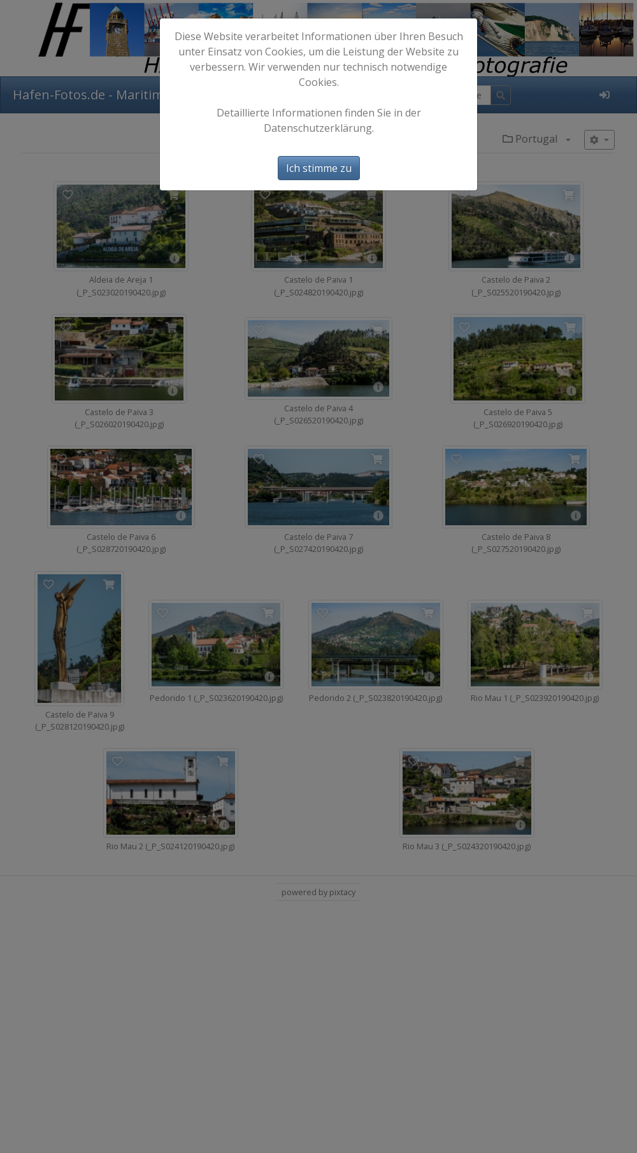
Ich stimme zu (319, 168)
